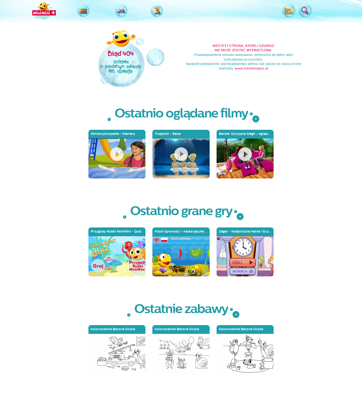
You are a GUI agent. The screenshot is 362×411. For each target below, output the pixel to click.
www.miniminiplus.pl (251, 68)
